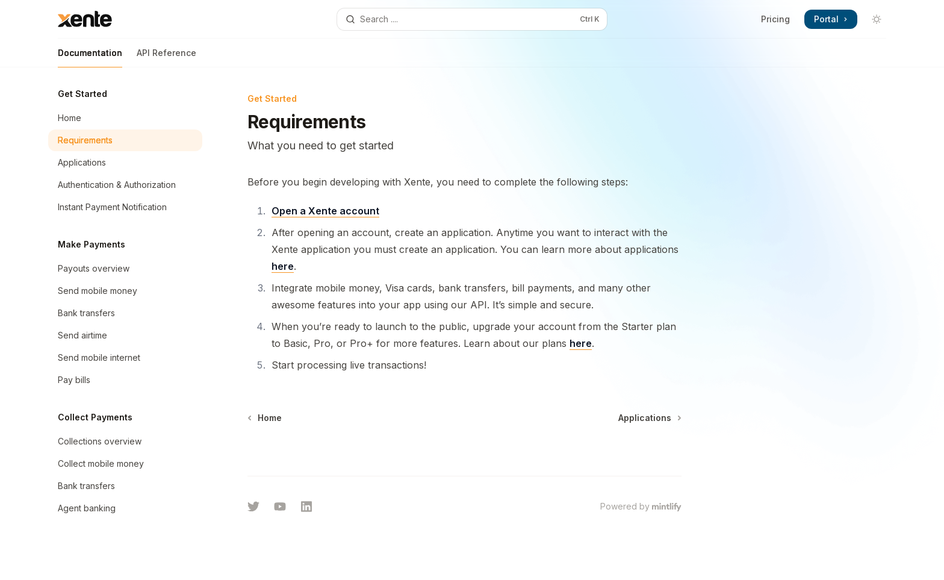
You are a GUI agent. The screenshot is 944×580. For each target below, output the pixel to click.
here (283, 266)
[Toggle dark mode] (876, 19)
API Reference (166, 57)
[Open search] (472, 19)
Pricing (775, 19)
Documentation (90, 57)
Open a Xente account (325, 211)
